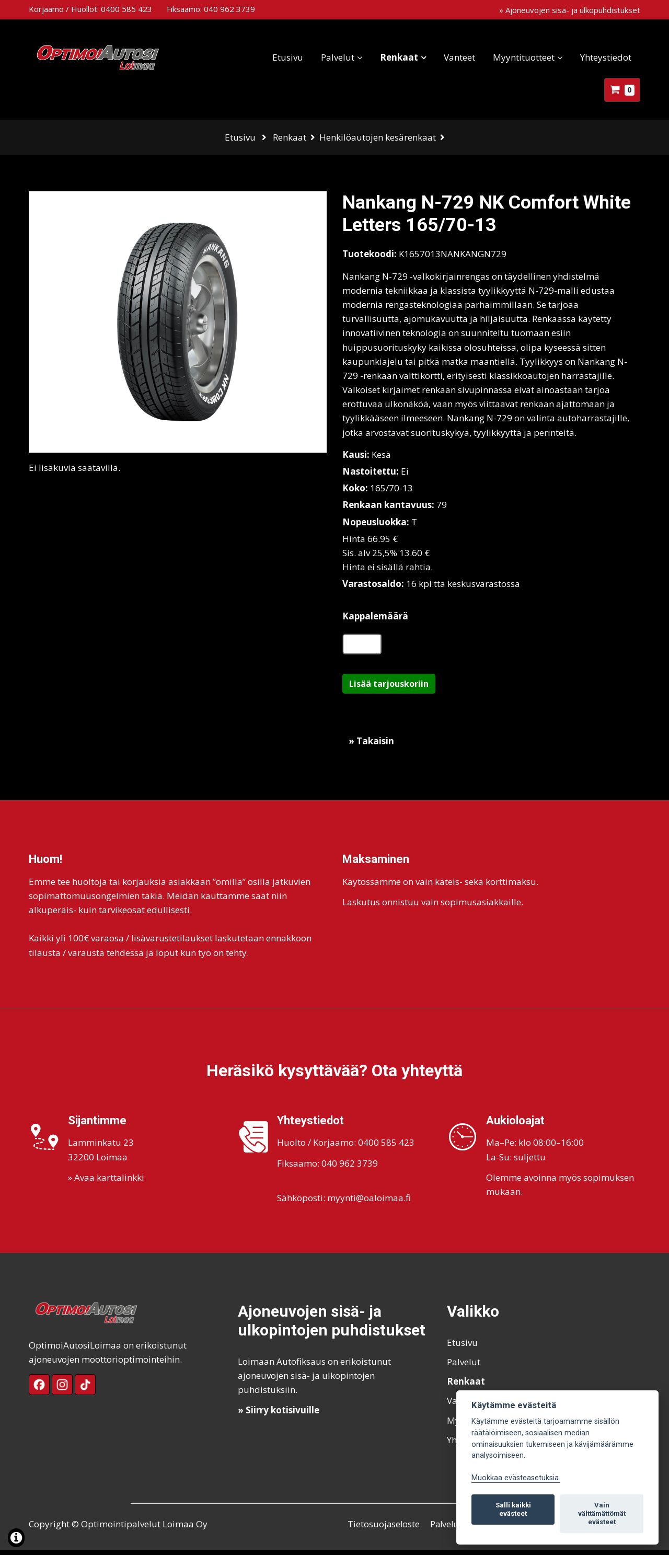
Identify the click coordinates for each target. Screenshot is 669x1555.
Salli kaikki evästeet (513, 1509)
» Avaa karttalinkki (106, 1183)
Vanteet (459, 57)
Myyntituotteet (524, 57)
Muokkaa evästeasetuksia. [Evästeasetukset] (515, 1477)
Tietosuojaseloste (384, 1529)
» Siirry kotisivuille (278, 1415)
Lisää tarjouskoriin (389, 689)
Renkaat (399, 57)
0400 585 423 (126, 9)
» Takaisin (371, 746)
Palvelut (337, 57)
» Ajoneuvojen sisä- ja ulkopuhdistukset (569, 10)
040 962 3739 (229, 9)
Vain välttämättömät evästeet (602, 1513)
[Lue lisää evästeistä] (16, 1539)
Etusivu (287, 57)
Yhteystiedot (605, 57)
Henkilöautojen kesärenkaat (377, 137)
